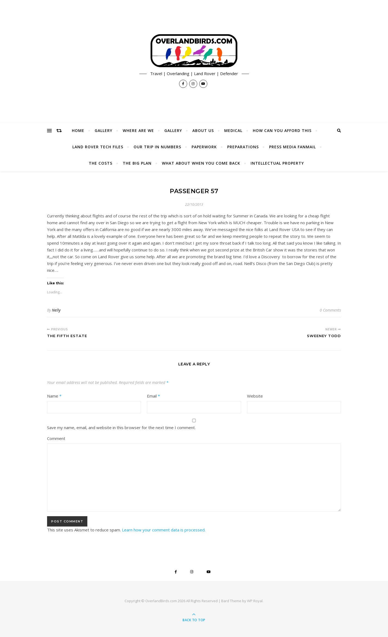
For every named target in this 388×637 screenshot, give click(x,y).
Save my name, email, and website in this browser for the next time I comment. (121, 427)
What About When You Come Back (201, 163)
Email (153, 396)
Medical (233, 130)
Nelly (56, 310)
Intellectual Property (277, 163)
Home (78, 130)
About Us (203, 130)
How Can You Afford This (282, 130)
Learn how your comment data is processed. (163, 530)
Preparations (243, 146)
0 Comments (330, 310)
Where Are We (138, 130)
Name (54, 396)
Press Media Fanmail (292, 146)
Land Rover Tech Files (97, 146)
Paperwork (204, 146)
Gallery (103, 130)
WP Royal (255, 600)
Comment (56, 438)
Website (255, 396)
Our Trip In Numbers (157, 146)
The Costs (100, 163)
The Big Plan (137, 163)
